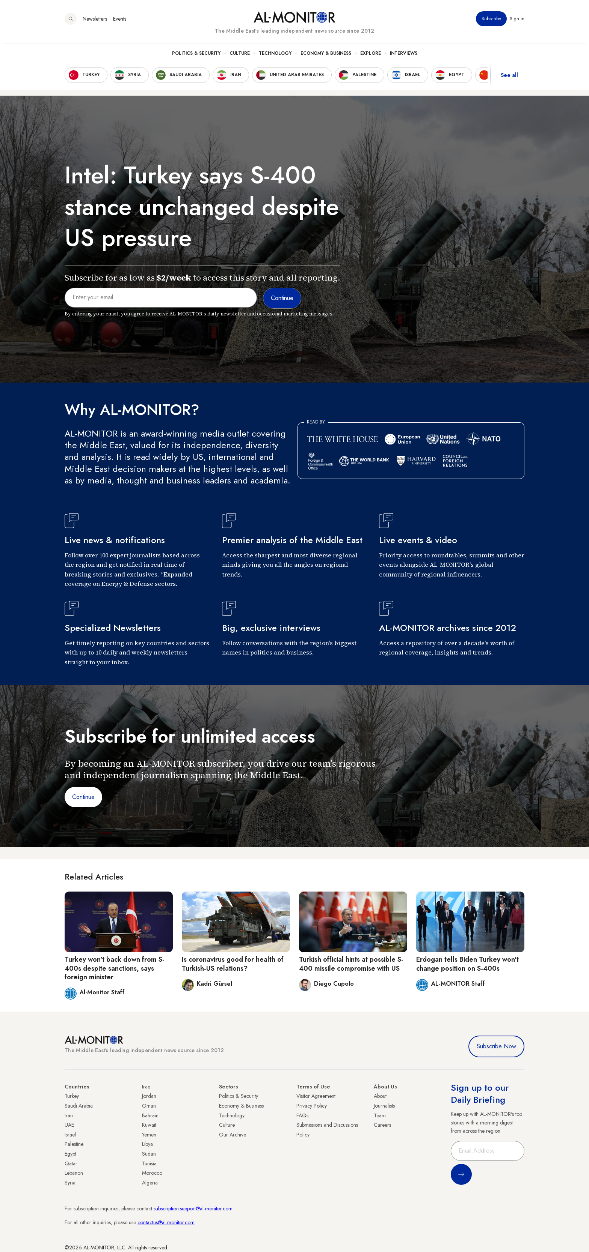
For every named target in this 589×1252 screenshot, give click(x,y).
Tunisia (149, 1163)
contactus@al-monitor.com (166, 1222)
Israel (70, 1134)
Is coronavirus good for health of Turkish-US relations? (233, 964)
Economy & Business (326, 56)
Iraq (146, 1086)
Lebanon (74, 1173)
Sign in (517, 22)
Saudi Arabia (79, 1105)
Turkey (72, 1096)
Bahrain (150, 1115)
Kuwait (149, 1125)
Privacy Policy (311, 1105)
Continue (83, 797)
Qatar (71, 1163)
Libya (147, 1144)
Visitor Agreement (315, 1096)
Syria (70, 1182)
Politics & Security (196, 56)
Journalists (384, 1105)
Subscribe (491, 22)
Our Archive (232, 1134)
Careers (382, 1125)
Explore (370, 56)
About (380, 1096)
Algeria (150, 1182)
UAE (69, 1125)
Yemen (149, 1134)
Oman (149, 1105)
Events (119, 22)
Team (380, 1115)
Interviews (403, 56)
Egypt (70, 1153)
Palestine (74, 1144)
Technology (275, 56)
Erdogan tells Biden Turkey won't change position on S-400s (467, 964)
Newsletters (95, 22)
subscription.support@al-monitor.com (193, 1208)
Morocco (152, 1173)
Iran (69, 1115)
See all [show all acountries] (509, 78)
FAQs (302, 1115)
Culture (240, 56)
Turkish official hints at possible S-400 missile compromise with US (351, 964)
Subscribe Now (496, 1046)
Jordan (149, 1096)
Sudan (149, 1153)
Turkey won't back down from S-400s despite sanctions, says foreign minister (115, 968)
